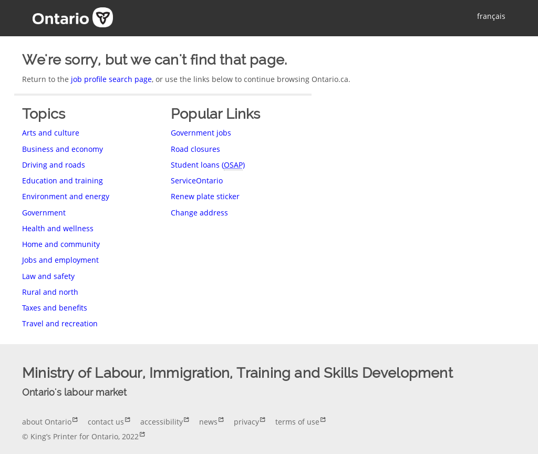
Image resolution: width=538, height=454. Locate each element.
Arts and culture (50, 133)
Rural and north (50, 292)
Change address (199, 213)
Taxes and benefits (54, 308)
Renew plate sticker (205, 196)
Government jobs (201, 133)
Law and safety (48, 276)
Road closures (195, 149)
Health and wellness (58, 228)
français (491, 16)
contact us (106, 422)
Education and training (62, 180)
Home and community (61, 244)
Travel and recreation (60, 323)
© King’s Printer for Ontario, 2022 (80, 436)
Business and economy (62, 149)
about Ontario (46, 422)
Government (44, 213)
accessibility (161, 422)
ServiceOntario (197, 180)
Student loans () (208, 165)
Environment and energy (65, 196)
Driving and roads (53, 165)
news (208, 422)
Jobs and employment (60, 260)
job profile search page (111, 79)
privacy (246, 422)
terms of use (297, 422)
